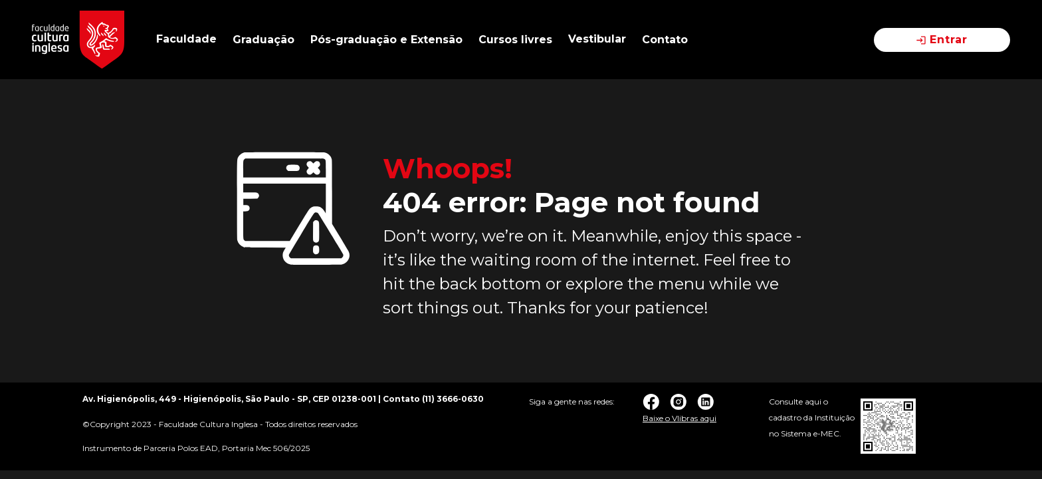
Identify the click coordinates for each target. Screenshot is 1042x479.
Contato (665, 39)
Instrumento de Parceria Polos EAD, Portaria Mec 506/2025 (196, 448)
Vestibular (597, 39)
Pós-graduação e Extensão (386, 39)
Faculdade (186, 39)
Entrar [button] (942, 39)
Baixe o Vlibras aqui (679, 418)
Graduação (263, 39)
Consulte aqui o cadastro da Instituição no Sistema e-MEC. (812, 417)
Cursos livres (515, 39)
